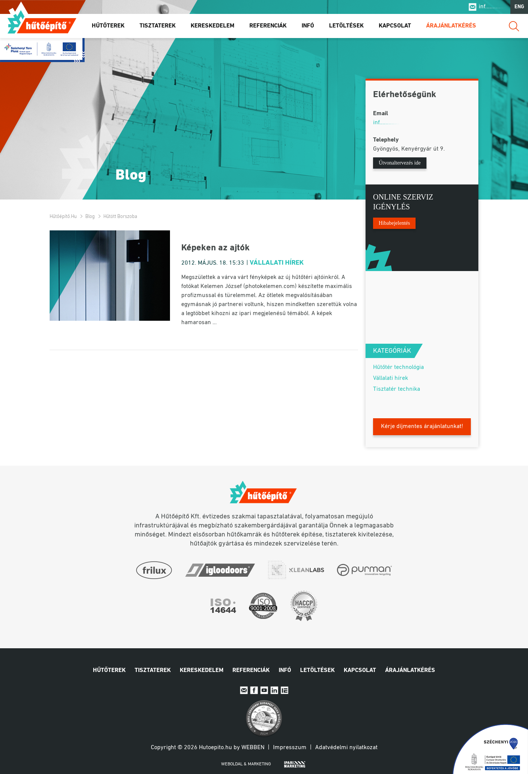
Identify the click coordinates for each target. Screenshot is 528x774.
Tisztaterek (158, 26)
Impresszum (289, 748)
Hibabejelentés (394, 223)
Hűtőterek (108, 26)
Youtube (264, 690)
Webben (252, 748)
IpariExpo (284, 690)
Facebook (254, 690)
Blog (90, 216)
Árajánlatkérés (451, 26)
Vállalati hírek (277, 263)
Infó (308, 26)
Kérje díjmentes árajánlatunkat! (422, 427)
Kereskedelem (212, 26)
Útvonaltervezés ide (400, 163)
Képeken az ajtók (215, 248)
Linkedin (274, 690)
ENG (519, 7)
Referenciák (268, 26)
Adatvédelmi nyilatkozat (346, 748)
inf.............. (492, 7)
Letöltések (346, 26)
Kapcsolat (395, 26)
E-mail (244, 690)
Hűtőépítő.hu (42, 21)
